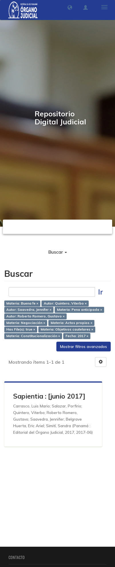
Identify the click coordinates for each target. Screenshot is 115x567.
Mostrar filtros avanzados (83, 346)
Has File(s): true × (20, 329)
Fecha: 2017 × (77, 336)
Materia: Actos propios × (71, 323)
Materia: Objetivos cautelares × (67, 329)
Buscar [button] (57, 252)
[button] (69, 7)
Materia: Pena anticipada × (79, 310)
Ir (100, 291)
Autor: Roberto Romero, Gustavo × (35, 316)
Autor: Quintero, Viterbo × (65, 303)
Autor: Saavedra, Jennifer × (28, 310)
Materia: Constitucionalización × (33, 336)
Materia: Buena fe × (22, 303)
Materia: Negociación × (25, 323)
